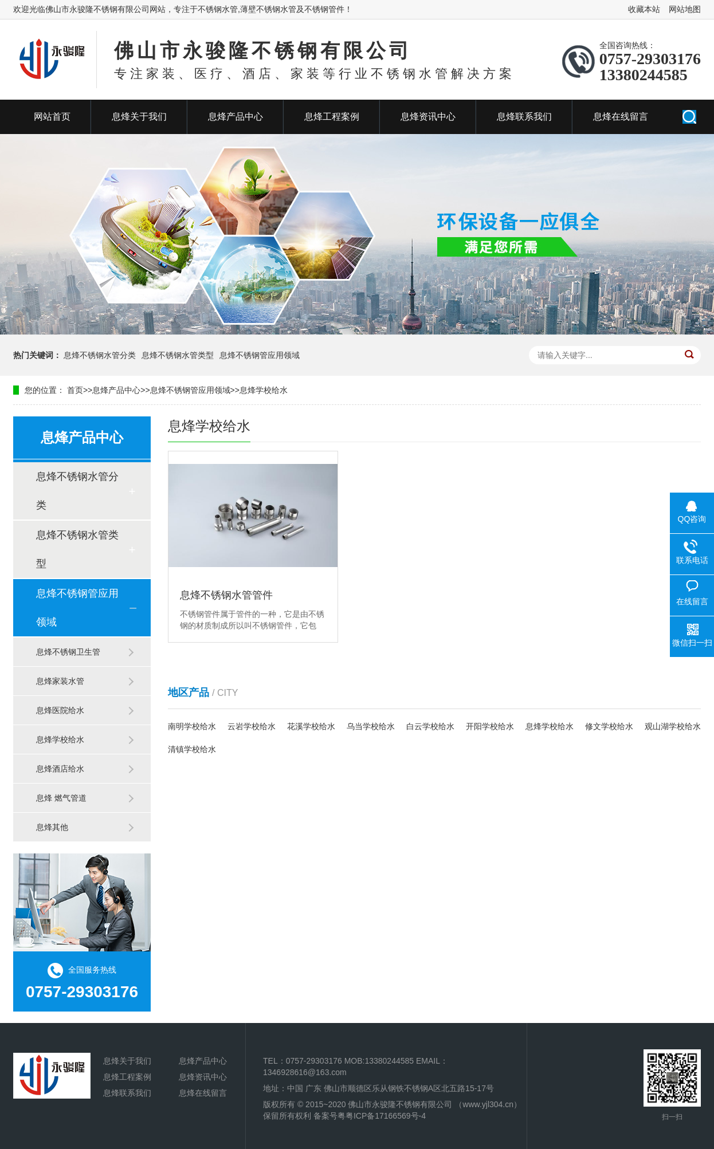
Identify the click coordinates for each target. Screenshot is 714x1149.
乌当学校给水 (371, 726)
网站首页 (52, 116)
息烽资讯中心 (428, 116)
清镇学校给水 (192, 749)
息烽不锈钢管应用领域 (259, 355)
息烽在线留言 (620, 116)
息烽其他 (52, 827)
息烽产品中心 (235, 116)
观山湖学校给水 (673, 726)
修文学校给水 (609, 726)
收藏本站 (644, 9)
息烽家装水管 (60, 681)
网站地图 (685, 9)
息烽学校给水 (264, 390)
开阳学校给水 (490, 726)
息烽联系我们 (524, 116)
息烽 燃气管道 (61, 797)
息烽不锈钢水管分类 (100, 355)
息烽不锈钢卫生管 (68, 651)
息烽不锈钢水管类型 (178, 355)
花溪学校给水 (311, 726)
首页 (75, 390)
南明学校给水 (192, 726)
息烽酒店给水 (60, 768)
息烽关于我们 (139, 116)
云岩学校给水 (251, 726)
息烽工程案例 (331, 116)
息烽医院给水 (60, 710)
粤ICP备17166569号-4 (386, 1115)
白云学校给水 (430, 726)
